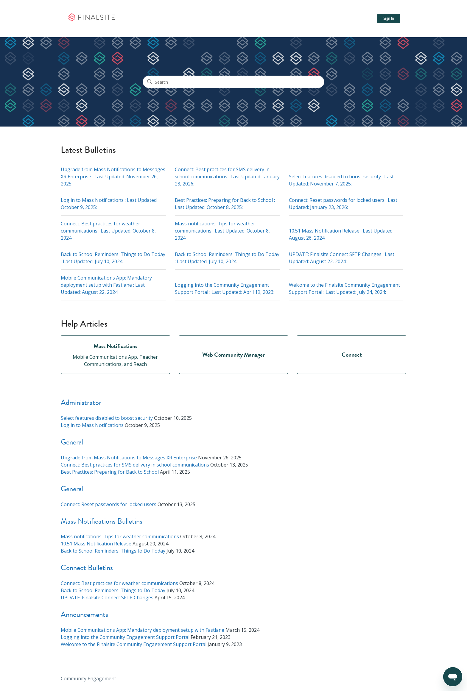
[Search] (233, 82)
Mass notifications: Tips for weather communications (120, 536)
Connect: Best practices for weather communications (119, 583)
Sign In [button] (388, 18)
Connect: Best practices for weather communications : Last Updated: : (108, 230)
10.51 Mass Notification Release (96, 543)
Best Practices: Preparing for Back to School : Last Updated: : (225, 203)
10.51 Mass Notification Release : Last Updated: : (341, 234)
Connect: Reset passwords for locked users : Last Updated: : (343, 203)
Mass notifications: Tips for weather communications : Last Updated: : (222, 230)
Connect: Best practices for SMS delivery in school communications (135, 464)
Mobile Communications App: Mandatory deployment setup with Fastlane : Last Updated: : (106, 284)
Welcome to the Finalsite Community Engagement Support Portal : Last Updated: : (344, 288)
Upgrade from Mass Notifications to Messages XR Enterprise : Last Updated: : (113, 176)
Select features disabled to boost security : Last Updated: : (341, 180)
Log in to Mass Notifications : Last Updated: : (109, 203)
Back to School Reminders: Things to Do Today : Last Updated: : (113, 258)
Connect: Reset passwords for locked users (108, 504)
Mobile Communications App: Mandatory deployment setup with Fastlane (142, 630)
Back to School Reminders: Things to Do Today (113, 551)
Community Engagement (88, 678)
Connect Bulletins (87, 567)
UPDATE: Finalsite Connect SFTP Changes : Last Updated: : (341, 258)
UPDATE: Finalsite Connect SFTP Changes (107, 597)
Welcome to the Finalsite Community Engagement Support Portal (133, 644)
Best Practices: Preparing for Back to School (110, 472)
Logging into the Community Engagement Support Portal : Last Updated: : (224, 288)
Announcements (84, 614)
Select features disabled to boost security (107, 418)
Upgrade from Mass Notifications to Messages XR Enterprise (129, 457)
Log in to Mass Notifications (92, 425)
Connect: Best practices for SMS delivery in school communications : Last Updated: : (227, 176)
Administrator (81, 402)
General (72, 441)
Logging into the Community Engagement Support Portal (125, 637)
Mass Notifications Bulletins (101, 521)
